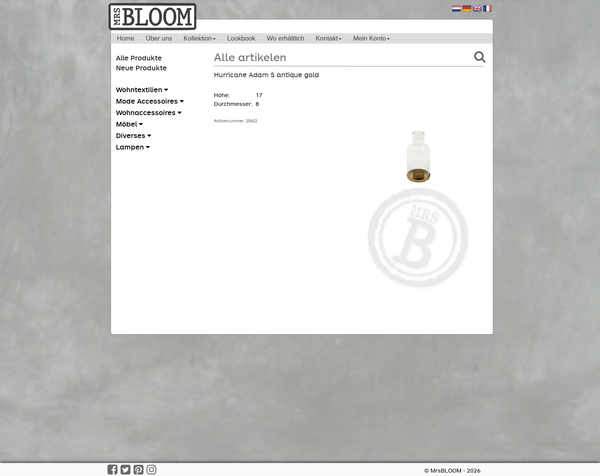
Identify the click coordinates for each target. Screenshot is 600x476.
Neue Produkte (141, 67)
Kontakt (329, 38)
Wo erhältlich (285, 38)
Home (125, 38)
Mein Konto (371, 38)
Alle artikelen (250, 56)
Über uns (159, 38)
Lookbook (241, 38)
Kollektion (200, 38)
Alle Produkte (139, 58)
